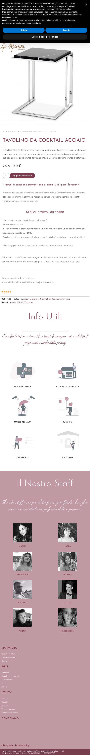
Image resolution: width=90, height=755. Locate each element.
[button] (86, 4)
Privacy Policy (8, 745)
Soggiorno (56, 299)
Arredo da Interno (31, 299)
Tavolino (30, 131)
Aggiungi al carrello (22, 175)
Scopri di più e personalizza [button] (45, 37)
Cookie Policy (22, 745)
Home (5, 131)
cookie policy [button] (65, 9)
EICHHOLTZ (21, 302)
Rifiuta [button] (23, 30)
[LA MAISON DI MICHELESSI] (45, 732)
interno (30, 302)
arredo (12, 302)
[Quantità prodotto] (6, 175)
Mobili (10, 131)
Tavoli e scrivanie (20, 131)
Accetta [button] (66, 30)
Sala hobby (45, 299)
